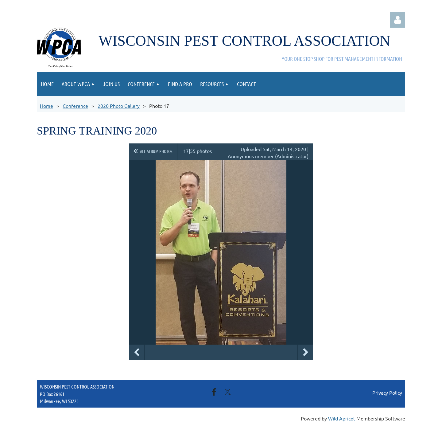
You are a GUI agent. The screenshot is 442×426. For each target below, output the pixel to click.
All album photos (156, 151)
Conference (75, 106)
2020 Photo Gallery (119, 106)
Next (305, 352)
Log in (397, 20)
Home (46, 106)
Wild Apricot (341, 418)
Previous (136, 352)
